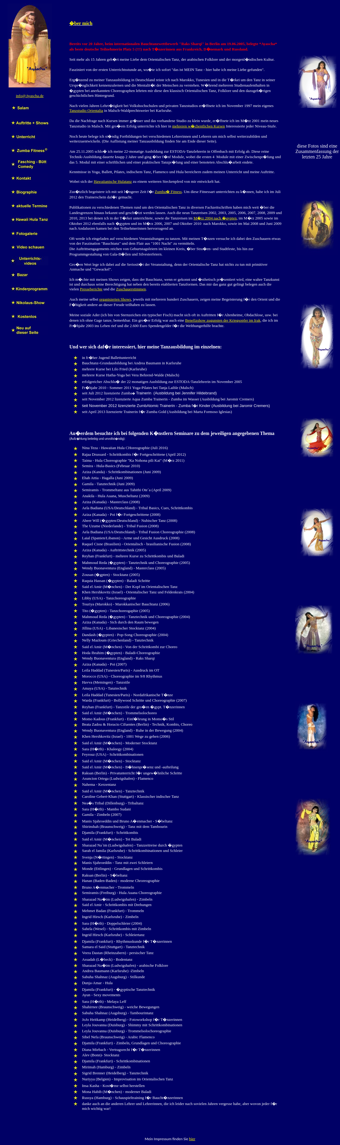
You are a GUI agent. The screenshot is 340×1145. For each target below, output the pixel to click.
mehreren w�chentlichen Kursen (198, 126)
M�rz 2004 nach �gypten (214, 218)
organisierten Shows (115, 299)
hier (192, 1139)
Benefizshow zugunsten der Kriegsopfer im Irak (222, 320)
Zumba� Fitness (168, 191)
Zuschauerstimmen (131, 289)
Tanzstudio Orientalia (86, 110)
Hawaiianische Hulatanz (113, 181)
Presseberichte (91, 289)
